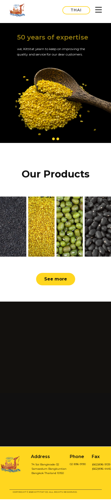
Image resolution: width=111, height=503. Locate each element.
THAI (76, 10)
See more (55, 279)
